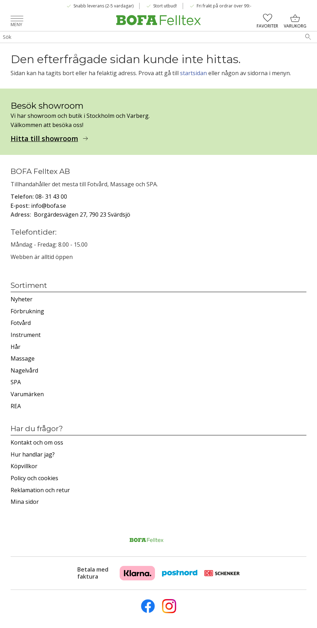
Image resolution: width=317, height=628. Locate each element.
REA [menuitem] (16, 406)
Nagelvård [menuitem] (24, 370)
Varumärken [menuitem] (27, 394)
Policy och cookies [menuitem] (34, 478)
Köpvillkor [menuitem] (24, 466)
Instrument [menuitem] (26, 335)
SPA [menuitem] (16, 382)
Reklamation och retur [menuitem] (40, 490)
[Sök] (308, 37)
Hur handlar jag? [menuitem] (33, 454)
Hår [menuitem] (15, 347)
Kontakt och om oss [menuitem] (37, 442)
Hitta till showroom (44, 138)
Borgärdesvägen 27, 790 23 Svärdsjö (82, 214)
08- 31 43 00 (51, 196)
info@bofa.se (48, 206)
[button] (17, 19)
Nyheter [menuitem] (21, 299)
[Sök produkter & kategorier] (149, 37)
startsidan (193, 73)
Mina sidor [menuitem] (25, 502)
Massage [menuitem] (23, 358)
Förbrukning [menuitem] (27, 311)
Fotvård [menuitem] (21, 323)
